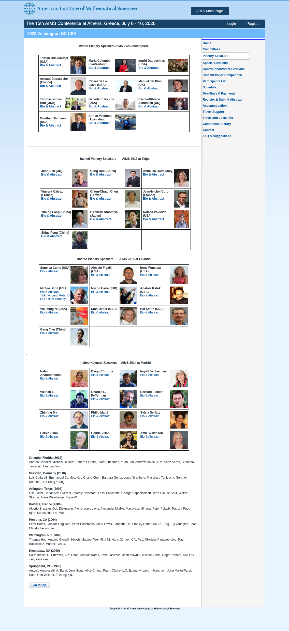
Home (207, 43)
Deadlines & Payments (219, 93)
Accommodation (215, 105)
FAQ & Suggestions (217, 136)
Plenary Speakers (215, 56)
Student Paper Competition (222, 75)
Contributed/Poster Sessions (224, 69)
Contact (208, 130)
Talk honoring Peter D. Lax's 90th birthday (55, 297)
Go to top (39, 585)
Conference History (217, 124)
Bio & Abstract (50, 65)
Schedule (209, 87)
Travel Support (213, 112)
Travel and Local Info (218, 118)
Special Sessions (215, 63)
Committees (211, 49)
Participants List (214, 81)
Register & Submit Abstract (222, 99)
